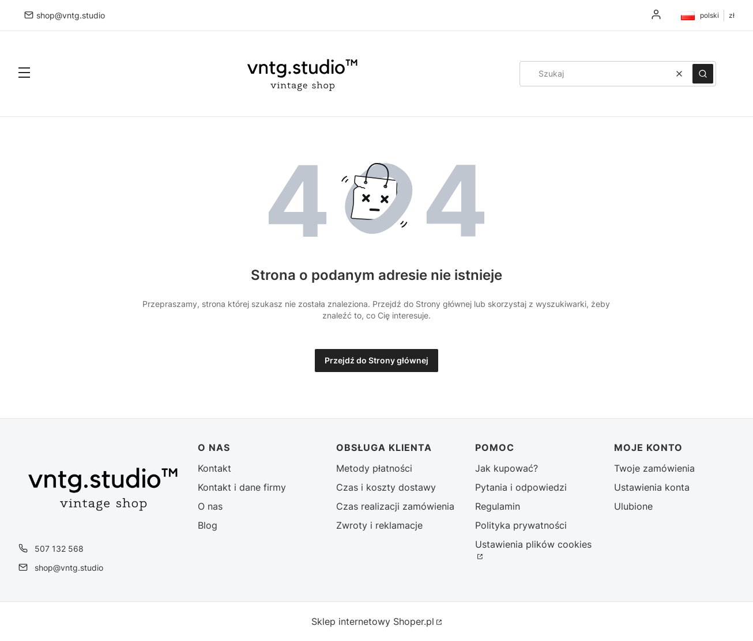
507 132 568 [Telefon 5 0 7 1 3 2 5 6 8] (59, 548)
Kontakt (214, 468)
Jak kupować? (506, 468)
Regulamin (497, 506)
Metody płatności (374, 468)
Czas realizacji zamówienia (395, 506)
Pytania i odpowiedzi (521, 487)
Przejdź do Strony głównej (376, 360)
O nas (210, 506)
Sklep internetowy (372, 621)
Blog (207, 525)
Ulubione (633, 506)
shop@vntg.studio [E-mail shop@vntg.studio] (70, 15)
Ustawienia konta (652, 487)
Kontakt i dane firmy (242, 487)
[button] (24, 74)
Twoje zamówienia (654, 468)
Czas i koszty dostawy (386, 487)
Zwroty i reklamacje (379, 525)
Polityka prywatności (521, 525)
